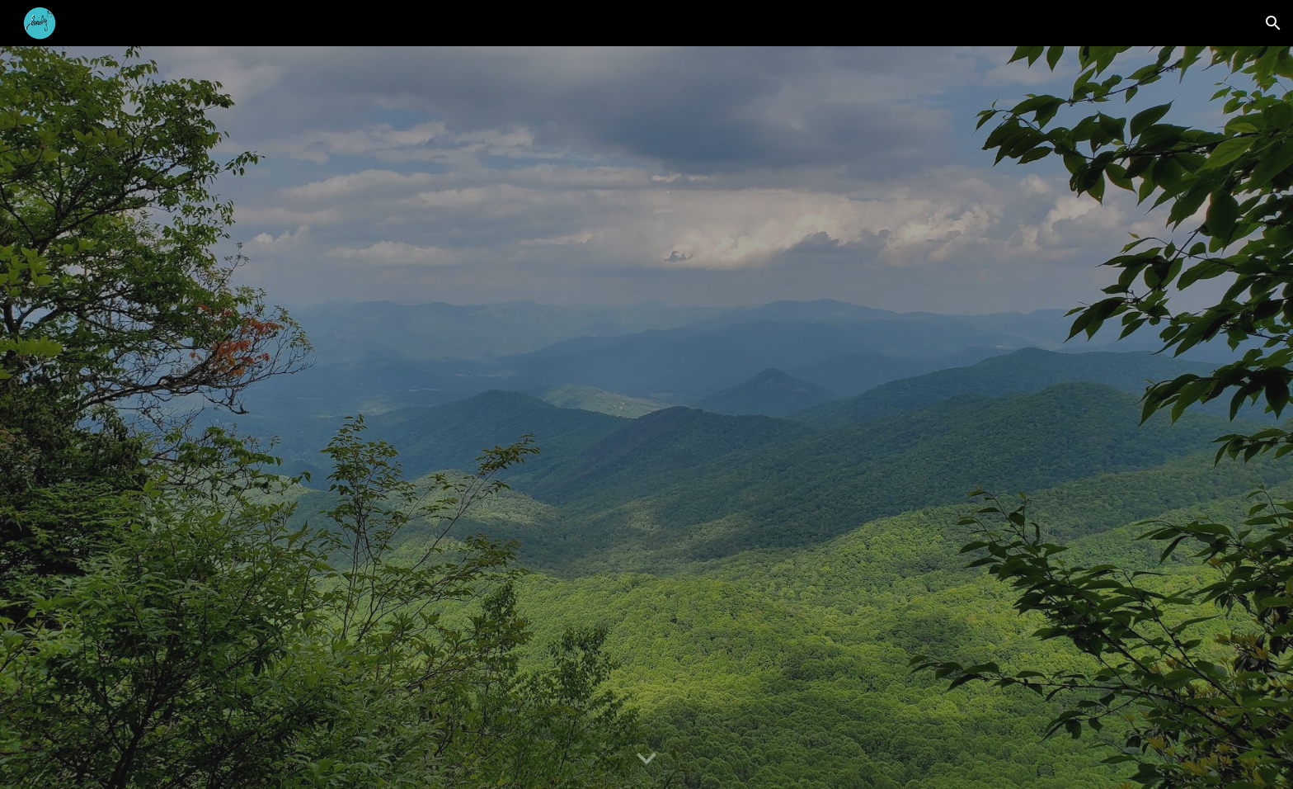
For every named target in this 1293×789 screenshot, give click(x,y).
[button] (1273, 23)
